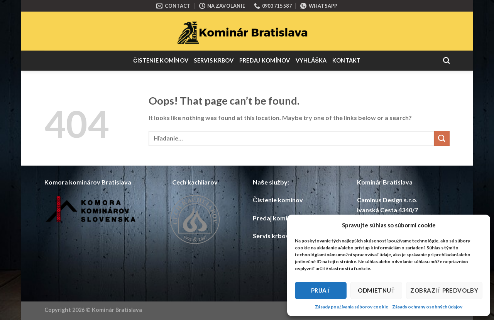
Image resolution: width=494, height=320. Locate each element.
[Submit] (442, 138)
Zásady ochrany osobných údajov (427, 307)
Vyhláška (311, 60)
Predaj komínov (264, 60)
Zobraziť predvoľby (444, 290)
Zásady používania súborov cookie (351, 307)
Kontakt (346, 60)
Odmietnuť (376, 290)
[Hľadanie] (446, 61)
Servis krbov (213, 60)
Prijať (321, 290)
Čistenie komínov (160, 60)
